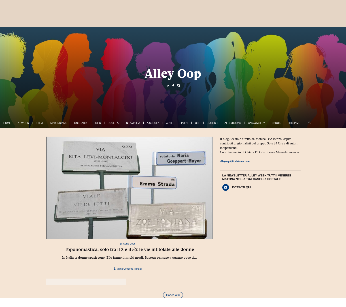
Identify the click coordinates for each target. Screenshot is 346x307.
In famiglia (132, 123)
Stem (39, 123)
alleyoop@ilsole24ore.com (235, 161)
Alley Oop (173, 73)
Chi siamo (294, 123)
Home (7, 123)
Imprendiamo (58, 123)
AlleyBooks (233, 123)
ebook (276, 123)
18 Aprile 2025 (128, 243)
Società (113, 123)
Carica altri (173, 295)
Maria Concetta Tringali (127, 268)
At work (23, 123)
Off (197, 123)
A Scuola (153, 123)
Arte (169, 123)
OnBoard (80, 123)
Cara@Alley (256, 123)
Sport (184, 123)
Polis (97, 123)
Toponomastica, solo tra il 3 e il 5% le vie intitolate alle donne (129, 249)
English (212, 123)
